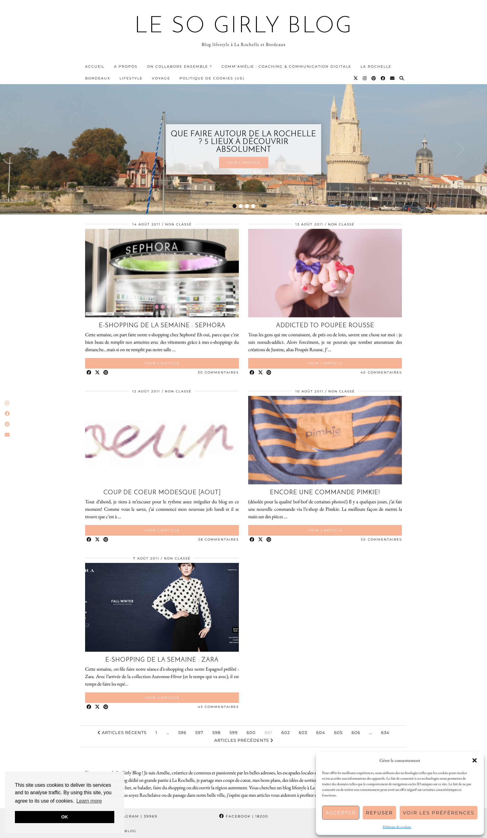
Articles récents (122, 732)
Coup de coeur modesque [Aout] (162, 493)
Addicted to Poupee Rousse (325, 326)
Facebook (243, 816)
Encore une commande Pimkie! (325, 493)
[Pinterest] (373, 78)
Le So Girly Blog (243, 27)
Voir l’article (243, 163)
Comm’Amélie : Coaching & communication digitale (286, 66)
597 (199, 732)
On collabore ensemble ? (179, 66)
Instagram (131, 816)
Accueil (95, 66)
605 (338, 732)
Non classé (178, 224)
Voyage (161, 78)
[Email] (392, 78)
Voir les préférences (438, 813)
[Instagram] (365, 78)
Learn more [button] (89, 801)
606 (356, 732)
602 (285, 732)
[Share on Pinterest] (106, 372)
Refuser (379, 813)
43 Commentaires (218, 707)
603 (303, 732)
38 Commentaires (218, 539)
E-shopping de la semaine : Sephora (162, 326)
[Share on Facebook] (89, 372)
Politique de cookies (397, 826)
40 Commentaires (381, 372)
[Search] (401, 78)
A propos (126, 66)
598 (216, 732)
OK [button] (64, 816)
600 (251, 732)
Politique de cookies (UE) (212, 78)
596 (182, 732)
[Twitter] (355, 78)
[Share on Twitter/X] (97, 372)
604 (320, 732)
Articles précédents (243, 740)
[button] (474, 760)
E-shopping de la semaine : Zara (162, 660)
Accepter (340, 813)
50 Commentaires (381, 539)
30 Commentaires (218, 372)
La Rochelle (376, 66)
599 (234, 732)
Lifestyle (131, 78)
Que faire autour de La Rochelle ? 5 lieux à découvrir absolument (243, 142)
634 (385, 732)
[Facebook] (383, 78)
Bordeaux (97, 78)
